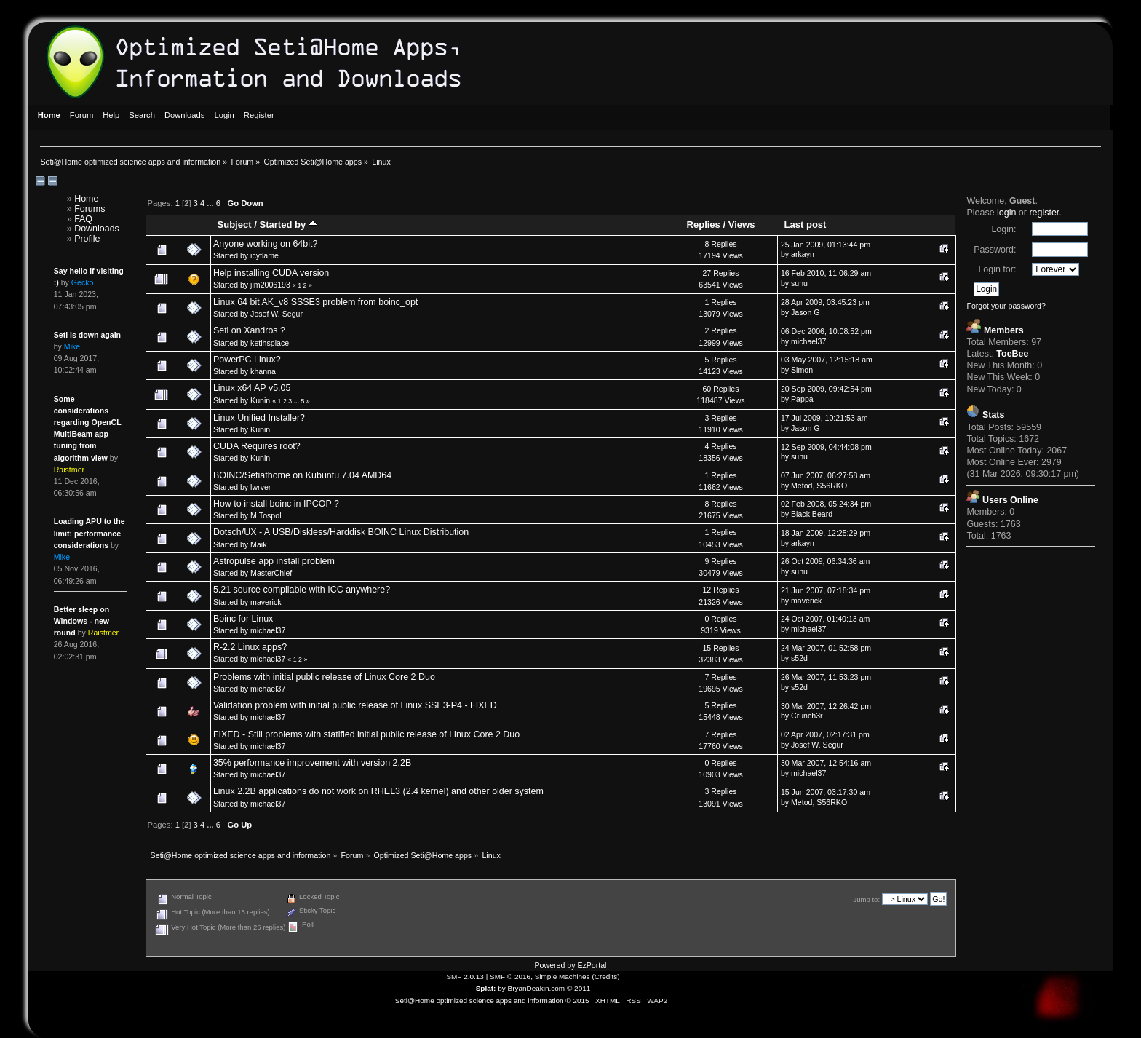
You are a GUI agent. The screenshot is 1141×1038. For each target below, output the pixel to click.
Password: (995, 250)
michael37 (808, 341)
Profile (87, 239)
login (1006, 212)
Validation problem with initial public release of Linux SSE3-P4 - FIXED (355, 705)
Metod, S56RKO (819, 485)
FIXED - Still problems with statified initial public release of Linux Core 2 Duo (366, 734)
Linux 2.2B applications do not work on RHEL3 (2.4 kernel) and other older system (378, 791)
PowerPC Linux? (247, 359)
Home (86, 199)
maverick (265, 602)
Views (741, 224)
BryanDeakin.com (536, 988)
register (1044, 212)
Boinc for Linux (243, 619)
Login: (1003, 229)
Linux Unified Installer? (259, 418)
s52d (799, 658)
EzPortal (591, 965)
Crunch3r (807, 715)
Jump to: (866, 899)
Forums (89, 209)
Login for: (997, 269)
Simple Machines (562, 976)
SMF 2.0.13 (465, 976)
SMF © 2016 (510, 976)
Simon (802, 369)
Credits (606, 976)
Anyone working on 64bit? (265, 244)
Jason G (805, 312)
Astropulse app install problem (274, 561)
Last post (805, 224)
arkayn (802, 254)
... (211, 203)
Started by (288, 224)
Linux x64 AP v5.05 (252, 388)
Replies (703, 224)
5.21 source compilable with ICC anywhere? (301, 590)
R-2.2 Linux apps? (250, 647)
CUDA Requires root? (257, 446)
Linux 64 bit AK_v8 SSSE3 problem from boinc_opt (315, 302)
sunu (799, 283)
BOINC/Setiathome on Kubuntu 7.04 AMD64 (302, 475)
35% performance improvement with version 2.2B (312, 763)
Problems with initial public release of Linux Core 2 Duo (324, 677)
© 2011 (578, 988)
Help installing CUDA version (271, 273)
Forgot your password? (1005, 305)
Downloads (96, 228)
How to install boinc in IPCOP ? (276, 504)
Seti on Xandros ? (249, 330)
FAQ (83, 219)
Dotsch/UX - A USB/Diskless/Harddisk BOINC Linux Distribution (341, 532)
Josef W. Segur (276, 313)
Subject (235, 224)
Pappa (802, 399)
